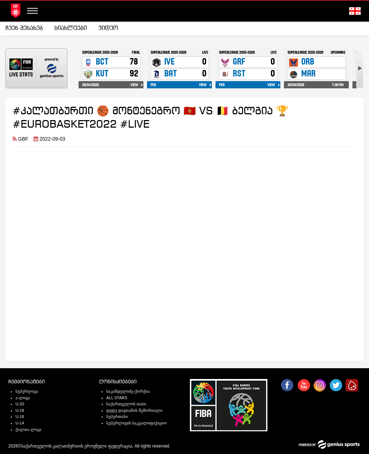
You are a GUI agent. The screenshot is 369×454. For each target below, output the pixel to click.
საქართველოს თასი (126, 404)
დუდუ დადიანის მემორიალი (134, 410)
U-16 (19, 416)
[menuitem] (27, 28)
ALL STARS (116, 398)
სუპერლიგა (26, 391)
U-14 (19, 423)
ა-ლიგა (22, 398)
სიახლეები (70, 28)
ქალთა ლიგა (28, 429)
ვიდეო (108, 28)
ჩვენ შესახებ (24, 28)
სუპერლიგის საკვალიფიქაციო (136, 423)
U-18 (19, 410)
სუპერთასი (117, 416)
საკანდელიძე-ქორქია (128, 391)
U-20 (19, 404)
